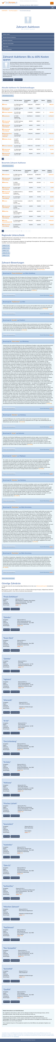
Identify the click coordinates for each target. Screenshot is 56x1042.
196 (20, 997)
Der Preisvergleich (13, 10)
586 (21, 687)
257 (21, 956)
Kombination (6, 116)
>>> (29, 230)
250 (22, 977)
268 (20, 935)
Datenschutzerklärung (27, 1039)
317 (27, 832)
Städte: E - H (6, 248)
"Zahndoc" (15, 415)
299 (20, 873)
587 (21, 666)
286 (19, 894)
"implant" (14, 456)
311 (20, 853)
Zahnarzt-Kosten (41, 269)
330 (20, 791)
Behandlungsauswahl (8, 96)
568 (22, 708)
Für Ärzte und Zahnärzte (24, 1)
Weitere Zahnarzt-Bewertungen (8, 578)
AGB (21, 1039)
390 (20, 770)
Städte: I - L (5, 251)
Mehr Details (6, 609)
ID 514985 (30, 444)
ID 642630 (22, 421)
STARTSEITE (4, 10)
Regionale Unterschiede (8, 43)
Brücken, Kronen (6, 139)
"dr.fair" (14, 433)
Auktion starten (6, 34)
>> (26, 230)
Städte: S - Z (6, 256)
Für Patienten (16, 1036)
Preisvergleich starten (8, 79)
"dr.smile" (14, 320)
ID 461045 (41, 468)
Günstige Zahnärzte (7, 49)
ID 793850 (45, 308)
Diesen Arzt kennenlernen (9, 295)
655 (20, 646)
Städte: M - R (6, 253)
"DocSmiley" (15, 507)
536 (21, 728)
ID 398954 (16, 495)
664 (20, 625)
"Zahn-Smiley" (16, 341)
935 (18, 604)
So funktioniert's (18, 79)
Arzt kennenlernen (15, 609)
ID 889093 (34, 290)
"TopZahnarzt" (16, 301)
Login (52, 3)
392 (20, 749)
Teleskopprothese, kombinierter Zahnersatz (7, 135)
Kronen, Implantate (7, 112)
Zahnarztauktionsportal (41, 586)
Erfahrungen (5, 46)
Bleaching (5, 182)
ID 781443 (24, 330)
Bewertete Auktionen (7, 40)
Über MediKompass (33, 1)
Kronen (4, 104)
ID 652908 (49, 403)
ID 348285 (5, 567)
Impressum (33, 1039)
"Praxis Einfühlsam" (17, 273)
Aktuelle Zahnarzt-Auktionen (9, 37)
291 (22, 915)
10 (21, 230)
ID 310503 (35, 541)
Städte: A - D (6, 246)
